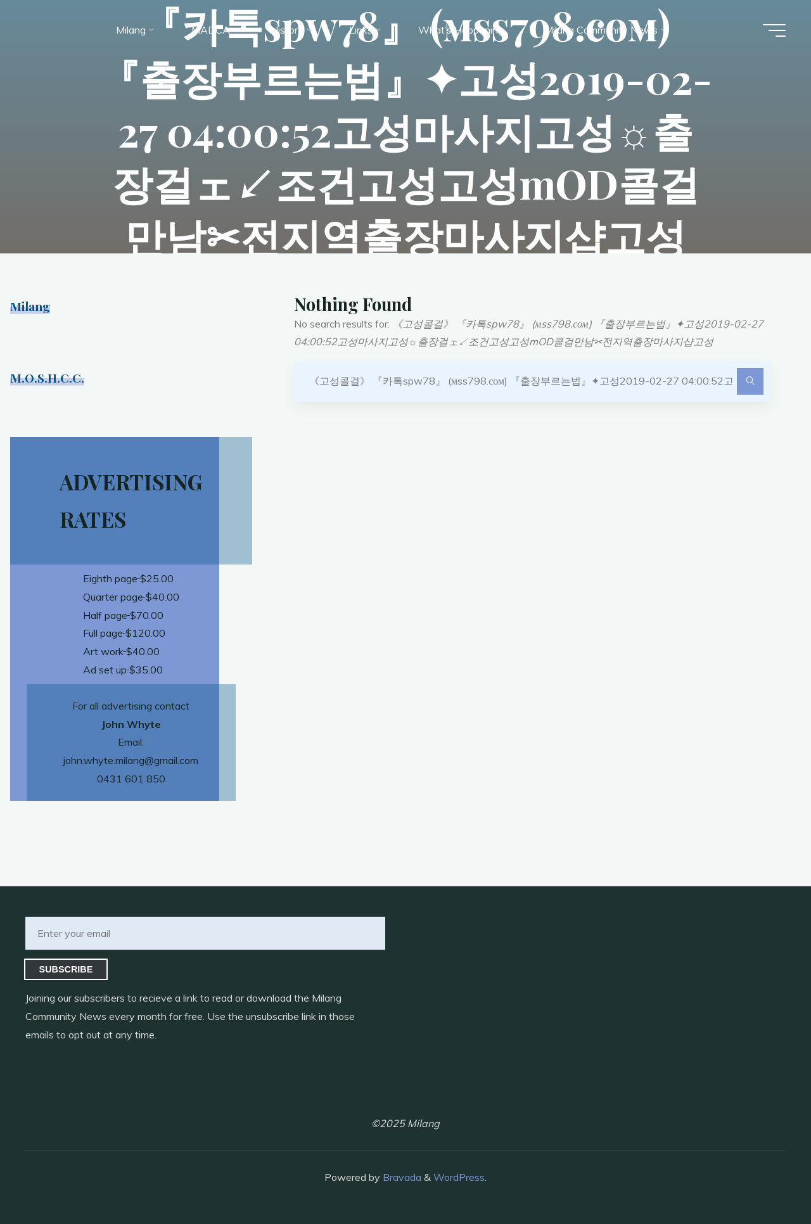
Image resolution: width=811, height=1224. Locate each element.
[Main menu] (774, 30)
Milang (30, 306)
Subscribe (66, 969)
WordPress (459, 1177)
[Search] (750, 381)
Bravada (400, 1177)
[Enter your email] (205, 933)
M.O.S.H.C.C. (47, 377)
